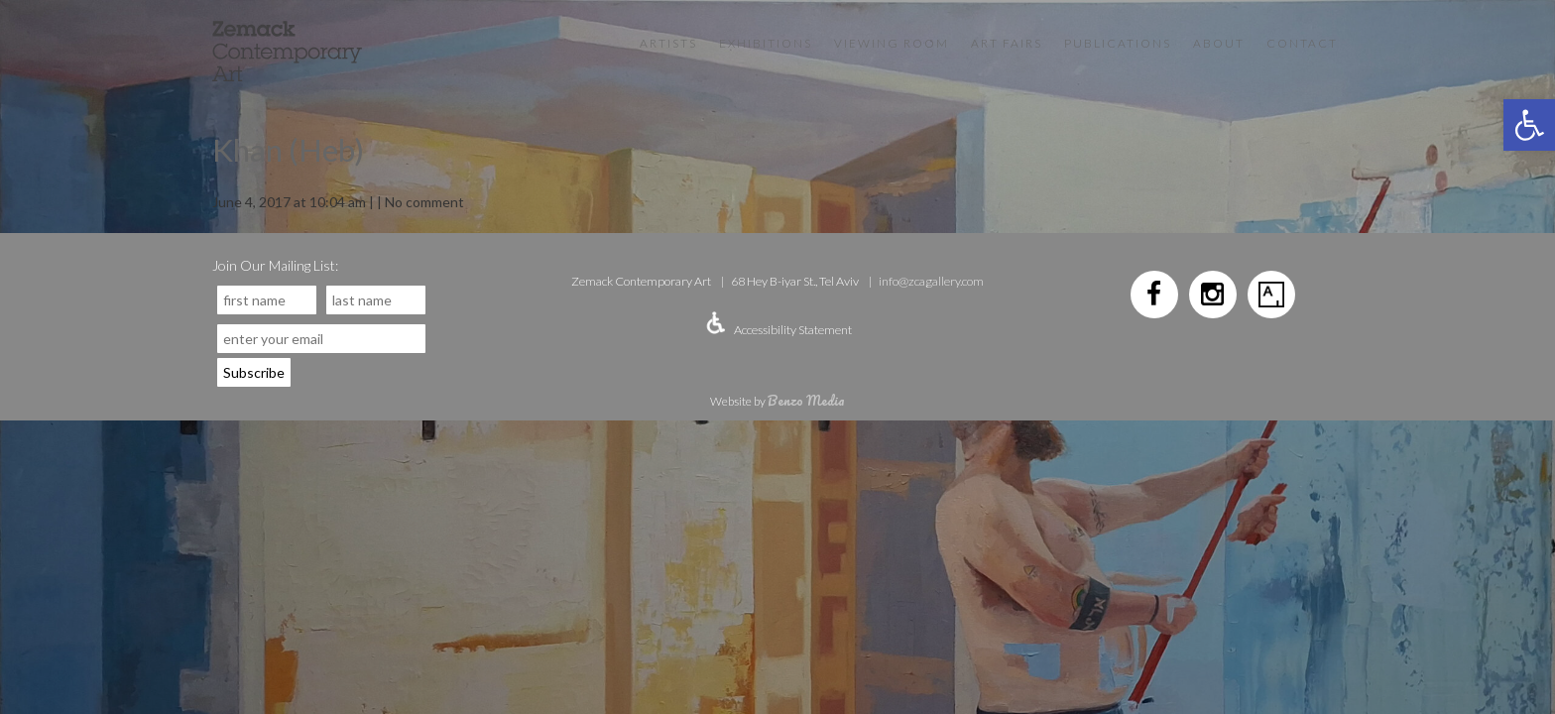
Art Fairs (1006, 43)
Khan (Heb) (288, 150)
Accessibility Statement (793, 329)
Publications (1117, 43)
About (1219, 43)
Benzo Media (806, 400)
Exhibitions (765, 43)
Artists (668, 43)
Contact (1302, 43)
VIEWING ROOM (891, 43)
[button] (1529, 125)
